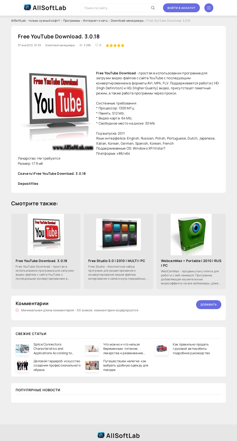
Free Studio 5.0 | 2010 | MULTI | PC (116, 260)
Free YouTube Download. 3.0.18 (41, 260)
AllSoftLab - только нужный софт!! (35, 21)
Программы (71, 21)
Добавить (209, 304)
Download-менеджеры (127, 21)
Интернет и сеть (95, 21)
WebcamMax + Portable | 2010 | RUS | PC (191, 263)
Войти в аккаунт (181, 8)
